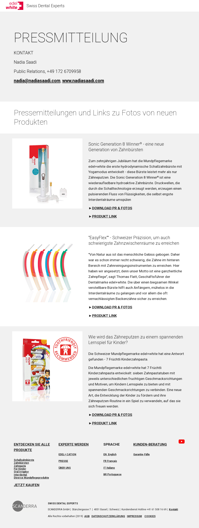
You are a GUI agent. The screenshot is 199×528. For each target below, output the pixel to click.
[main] (99, 56)
